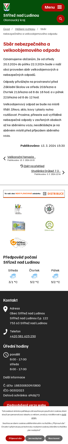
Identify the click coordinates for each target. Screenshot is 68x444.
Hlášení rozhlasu (25, 29)
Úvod (6, 29)
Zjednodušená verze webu (26, 405)
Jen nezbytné (35, 438)
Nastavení (53, 438)
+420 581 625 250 (23, 336)
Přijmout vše (15, 438)
